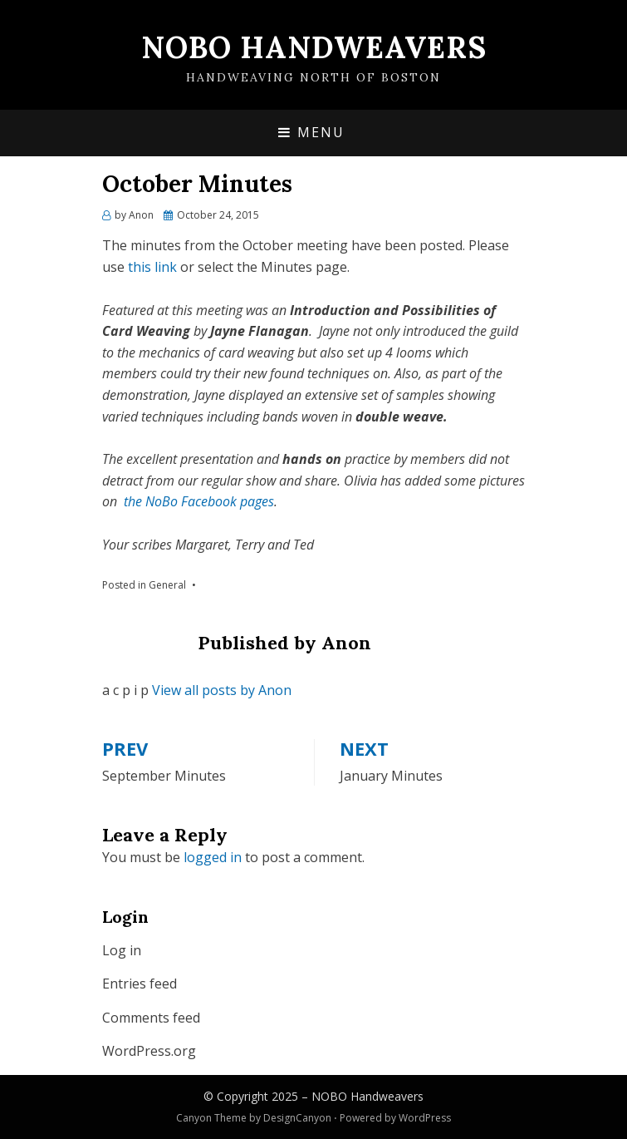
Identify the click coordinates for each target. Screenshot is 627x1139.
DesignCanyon (297, 1118)
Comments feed (151, 1017)
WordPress (425, 1118)
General (167, 585)
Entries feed (139, 983)
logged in (213, 857)
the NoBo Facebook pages (199, 501)
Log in (121, 950)
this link (152, 267)
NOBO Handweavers (314, 47)
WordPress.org (149, 1051)
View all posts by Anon (221, 690)
